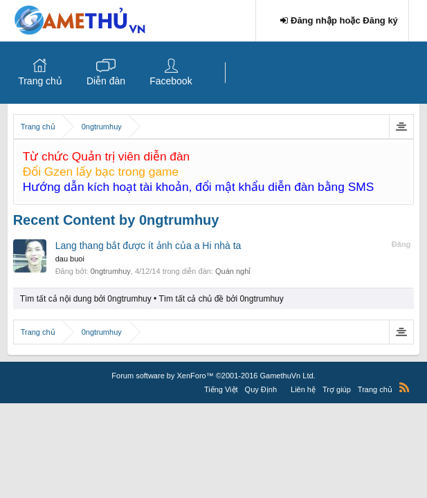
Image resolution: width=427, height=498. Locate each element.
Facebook (170, 80)
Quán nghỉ (233, 271)
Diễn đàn (106, 80)
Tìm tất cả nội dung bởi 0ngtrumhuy (86, 299)
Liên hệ (303, 389)
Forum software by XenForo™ (213, 375)
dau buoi (69, 259)
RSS (404, 387)
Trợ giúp (336, 389)
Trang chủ (40, 80)
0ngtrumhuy (111, 271)
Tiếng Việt (221, 389)
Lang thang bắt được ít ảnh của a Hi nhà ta (148, 245)
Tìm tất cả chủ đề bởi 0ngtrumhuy (220, 299)
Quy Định (261, 389)
